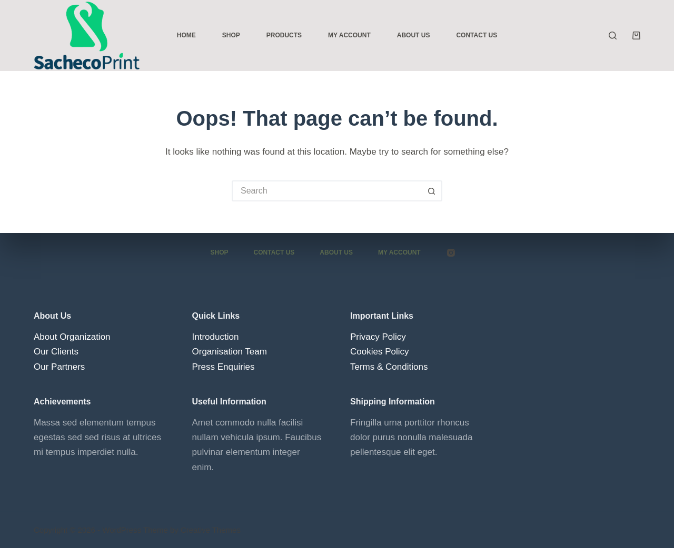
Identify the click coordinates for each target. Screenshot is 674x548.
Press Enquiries (223, 366)
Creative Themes (211, 529)
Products (284, 35)
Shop (231, 35)
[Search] (613, 35)
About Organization (72, 337)
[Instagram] (451, 253)
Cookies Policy (379, 352)
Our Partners (59, 366)
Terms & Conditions (389, 366)
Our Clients (56, 352)
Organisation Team (229, 352)
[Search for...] (326, 190)
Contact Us (476, 35)
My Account (349, 35)
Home (186, 35)
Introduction (215, 337)
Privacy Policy (378, 337)
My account (399, 252)
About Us (413, 35)
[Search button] (431, 190)
